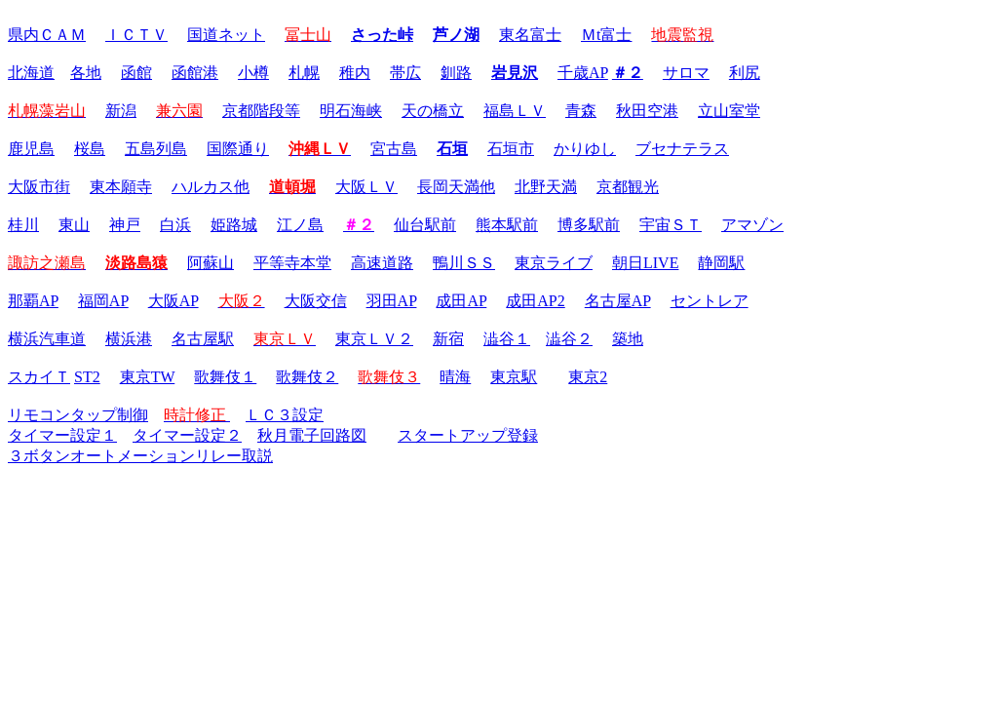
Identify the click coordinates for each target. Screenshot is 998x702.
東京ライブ (554, 262)
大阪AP (173, 300)
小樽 (253, 72)
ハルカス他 (211, 186)
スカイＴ (39, 377)
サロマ (686, 72)
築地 (627, 339)
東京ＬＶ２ (374, 339)
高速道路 (382, 262)
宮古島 (393, 148)
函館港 (195, 72)
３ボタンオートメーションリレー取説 (140, 456)
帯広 (405, 72)
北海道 (31, 72)
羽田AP (391, 300)
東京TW (147, 377)
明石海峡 (351, 110)
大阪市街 (39, 186)
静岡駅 (721, 262)
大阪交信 (316, 300)
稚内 (354, 72)
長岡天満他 (456, 186)
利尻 (744, 72)
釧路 (456, 72)
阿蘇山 (210, 262)
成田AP (461, 300)
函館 (136, 72)
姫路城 (234, 224)
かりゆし (585, 148)
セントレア (709, 300)
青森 (580, 110)
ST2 (87, 377)
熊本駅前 (507, 224)
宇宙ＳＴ (670, 224)
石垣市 (510, 148)
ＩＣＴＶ (136, 34)
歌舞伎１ (225, 377)
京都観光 (627, 186)
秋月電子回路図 (311, 435)
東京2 (587, 377)
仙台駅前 (425, 224)
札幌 (304, 72)
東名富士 (530, 34)
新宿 (448, 339)
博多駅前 (588, 224)
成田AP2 (535, 300)
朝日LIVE (645, 262)
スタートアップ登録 (468, 435)
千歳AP (582, 72)
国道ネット (226, 34)
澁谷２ (569, 339)
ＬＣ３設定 (285, 415)
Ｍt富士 (606, 34)
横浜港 (128, 339)
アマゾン (752, 224)
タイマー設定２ (187, 435)
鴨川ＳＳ (464, 262)
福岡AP (103, 300)
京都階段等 (261, 110)
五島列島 (156, 148)
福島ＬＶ (514, 110)
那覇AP (33, 300)
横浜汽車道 (47, 339)
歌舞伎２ (307, 377)
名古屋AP (618, 300)
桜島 (89, 148)
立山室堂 (729, 110)
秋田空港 (647, 110)
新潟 (120, 110)
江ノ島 (300, 224)
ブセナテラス (682, 148)
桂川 (23, 224)
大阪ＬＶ (366, 186)
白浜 (175, 224)
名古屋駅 (203, 339)
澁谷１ (506, 339)
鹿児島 (31, 148)
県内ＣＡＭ (47, 34)
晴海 (455, 377)
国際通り (238, 148)
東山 (74, 224)
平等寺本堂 (292, 262)
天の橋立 (433, 110)
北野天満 (546, 186)
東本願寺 (121, 186)
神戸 (124, 224)
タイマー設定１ (62, 435)
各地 (85, 72)
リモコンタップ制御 (78, 415)
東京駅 (513, 377)
